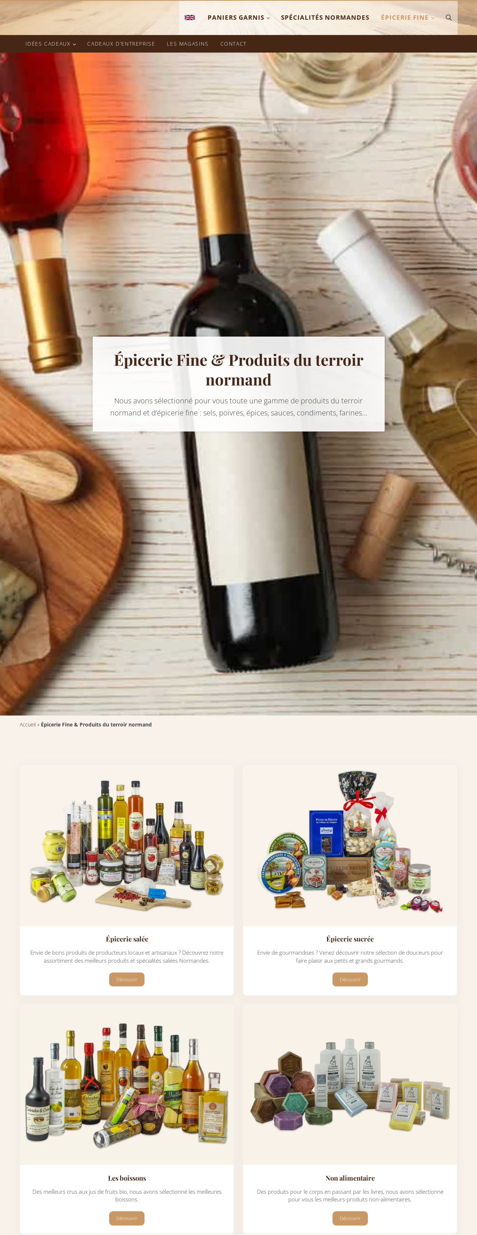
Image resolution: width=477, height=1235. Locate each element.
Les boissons (126, 1218)
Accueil (28, 763)
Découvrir (130, 1020)
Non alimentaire (350, 1218)
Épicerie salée (127, 978)
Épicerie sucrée (350, 978)
